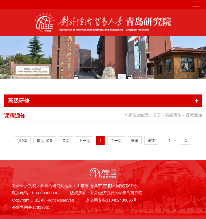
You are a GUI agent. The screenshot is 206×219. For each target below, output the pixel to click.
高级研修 (173, 115)
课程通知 (194, 115)
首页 (157, 115)
